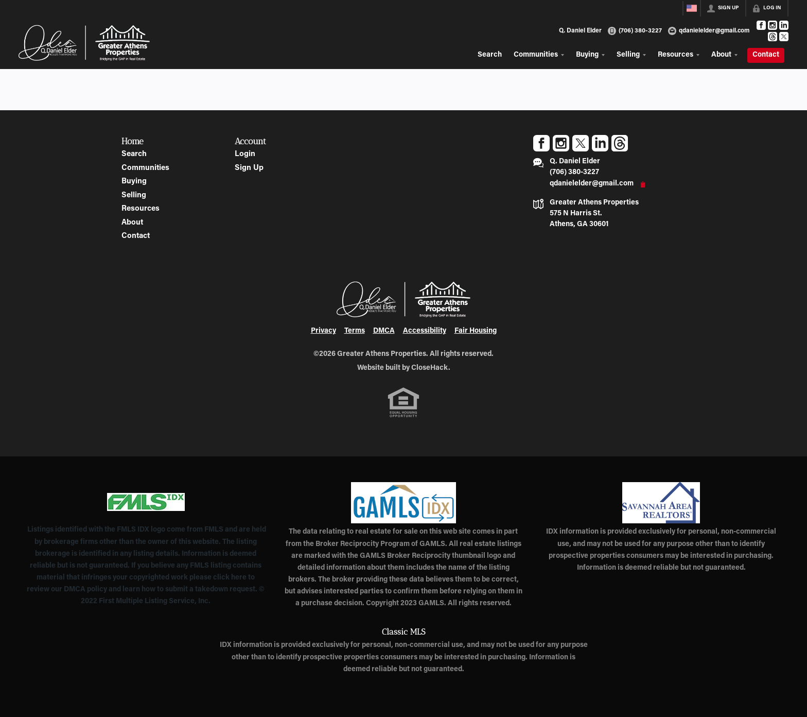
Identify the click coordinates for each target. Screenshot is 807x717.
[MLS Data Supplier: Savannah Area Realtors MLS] (661, 502)
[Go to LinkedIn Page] (783, 25)
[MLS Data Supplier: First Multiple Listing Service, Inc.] (146, 501)
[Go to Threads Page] (772, 36)
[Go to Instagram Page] (772, 25)
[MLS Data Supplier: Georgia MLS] (403, 502)
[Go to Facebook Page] (761, 25)
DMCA (384, 331)
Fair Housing (475, 331)
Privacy (323, 331)
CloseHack (429, 368)
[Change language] (692, 8)
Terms (354, 331)
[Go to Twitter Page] (783, 36)
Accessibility (424, 331)
